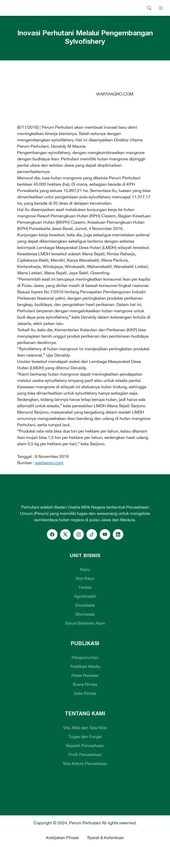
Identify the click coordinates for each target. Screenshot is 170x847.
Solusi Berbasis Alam (85, 623)
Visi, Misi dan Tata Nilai (85, 727)
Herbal (85, 587)
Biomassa (85, 614)
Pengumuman (85, 657)
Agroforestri (85, 596)
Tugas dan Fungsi (85, 736)
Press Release (85, 675)
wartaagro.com (49, 462)
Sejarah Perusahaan (85, 745)
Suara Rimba (85, 684)
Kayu (85, 569)
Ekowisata (85, 605)
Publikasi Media (85, 666)
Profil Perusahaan (85, 754)
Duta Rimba (85, 693)
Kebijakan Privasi (62, 837)
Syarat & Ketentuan (105, 837)
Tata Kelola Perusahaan (85, 763)
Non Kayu (85, 578)
